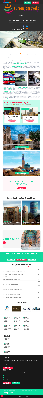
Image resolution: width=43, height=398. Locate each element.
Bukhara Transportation (26, 326)
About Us (21, 15)
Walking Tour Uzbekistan (7, 321)
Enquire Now (35, 2)
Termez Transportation (26, 321)
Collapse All (37, 266)
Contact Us (19, 29)
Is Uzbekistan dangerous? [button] (21, 277)
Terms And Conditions (13, 390)
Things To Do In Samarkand (17, 318)
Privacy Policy (22, 390)
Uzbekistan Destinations (14, 17)
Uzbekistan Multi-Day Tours (8, 331)
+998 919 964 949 (20, 1)
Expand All (30, 266)
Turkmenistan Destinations (28, 17)
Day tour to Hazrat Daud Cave (7, 352)
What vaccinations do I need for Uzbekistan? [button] (21, 287)
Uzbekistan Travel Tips (15, 23)
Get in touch (21, 188)
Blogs (13, 29)
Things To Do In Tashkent (17, 321)
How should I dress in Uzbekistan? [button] (21, 269)
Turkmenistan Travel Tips (27, 23)
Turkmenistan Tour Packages (28, 20)
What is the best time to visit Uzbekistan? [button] (21, 290)
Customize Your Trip (21, 259)
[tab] (21, 269)
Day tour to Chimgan (7, 341)
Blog (36, 390)
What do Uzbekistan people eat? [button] (21, 285)
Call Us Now (32, 259)
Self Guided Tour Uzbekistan (7, 329)
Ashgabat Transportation (26, 331)
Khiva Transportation (26, 323)
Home (9, 48)
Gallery (32, 390)
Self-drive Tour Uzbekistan (7, 323)
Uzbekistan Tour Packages (14, 20)
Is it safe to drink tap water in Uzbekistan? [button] (21, 274)
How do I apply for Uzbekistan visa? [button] (21, 295)
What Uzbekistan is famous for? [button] (21, 282)
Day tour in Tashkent (7, 339)
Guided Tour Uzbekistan (7, 326)
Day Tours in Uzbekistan (16, 329)
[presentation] (4, 113)
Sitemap (11, 392)
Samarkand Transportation (26, 329)
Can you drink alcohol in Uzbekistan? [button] (21, 279)
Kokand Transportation (26, 318)
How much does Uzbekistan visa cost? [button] (21, 297)
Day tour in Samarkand (7, 344)
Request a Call (28, 2)
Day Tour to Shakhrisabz (7, 347)
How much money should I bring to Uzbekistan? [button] (21, 272)
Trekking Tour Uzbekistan (7, 318)
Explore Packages (21, 147)
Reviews (28, 390)
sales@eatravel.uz (8, 1)
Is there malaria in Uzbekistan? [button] (21, 292)
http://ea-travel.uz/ (8, 98)
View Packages (12, 121)
